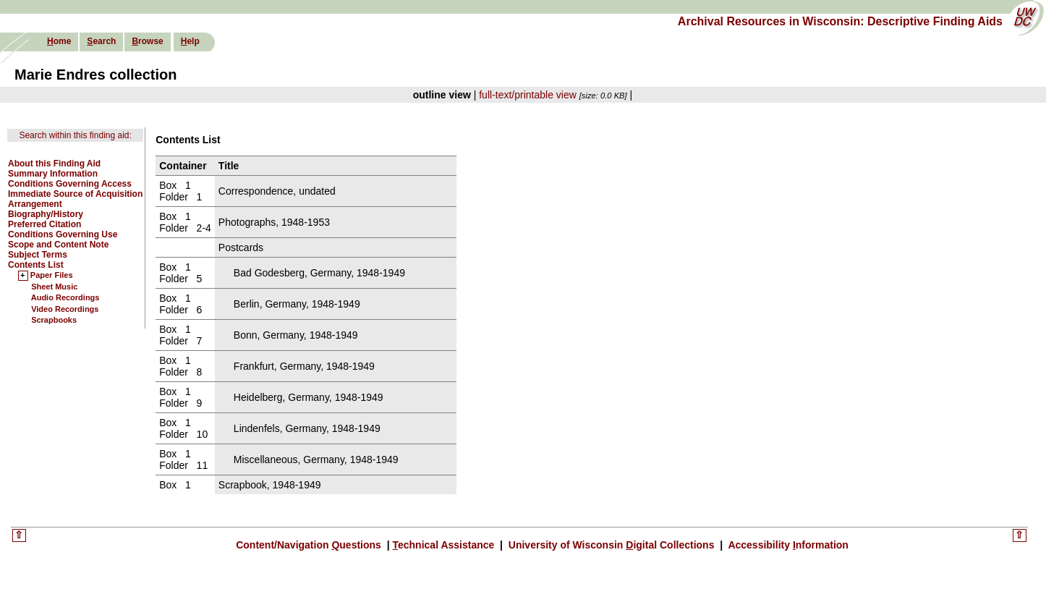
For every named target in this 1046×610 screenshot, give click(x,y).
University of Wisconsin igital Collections (611, 545)
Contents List (36, 265)
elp (190, 41)
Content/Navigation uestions (310, 545)
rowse (147, 41)
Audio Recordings (65, 297)
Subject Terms (37, 255)
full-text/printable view (528, 95)
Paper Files (51, 275)
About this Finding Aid (54, 163)
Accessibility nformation (787, 545)
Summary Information (53, 174)
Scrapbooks (54, 319)
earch (101, 41)
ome (59, 41)
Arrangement (35, 204)
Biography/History (45, 214)
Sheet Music (54, 286)
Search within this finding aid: (75, 135)
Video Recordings (64, 309)
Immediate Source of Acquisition (75, 194)
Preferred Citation (44, 224)
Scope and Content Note (58, 245)
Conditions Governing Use (62, 234)
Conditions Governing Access (70, 184)
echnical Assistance (444, 545)
